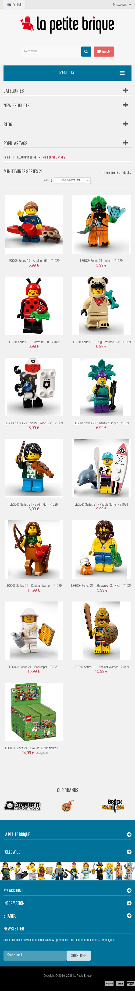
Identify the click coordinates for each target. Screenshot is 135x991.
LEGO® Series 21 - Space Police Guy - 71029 (34, 423)
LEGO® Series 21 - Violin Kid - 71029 (34, 505)
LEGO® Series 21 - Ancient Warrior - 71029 (101, 667)
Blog (8, 124)
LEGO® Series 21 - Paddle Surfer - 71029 (101, 505)
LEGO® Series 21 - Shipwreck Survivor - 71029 (101, 586)
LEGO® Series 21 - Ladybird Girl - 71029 (34, 342)
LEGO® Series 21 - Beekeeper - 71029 (33, 667)
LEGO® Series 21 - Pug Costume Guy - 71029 (101, 342)
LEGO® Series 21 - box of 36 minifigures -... (34, 748)
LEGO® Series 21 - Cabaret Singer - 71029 (101, 423)
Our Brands (67, 790)
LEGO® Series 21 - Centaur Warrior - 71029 (34, 586)
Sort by (48, 180)
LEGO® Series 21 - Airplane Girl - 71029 (34, 261)
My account (13, 890)
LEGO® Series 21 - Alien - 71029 (101, 261)
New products (17, 105)
